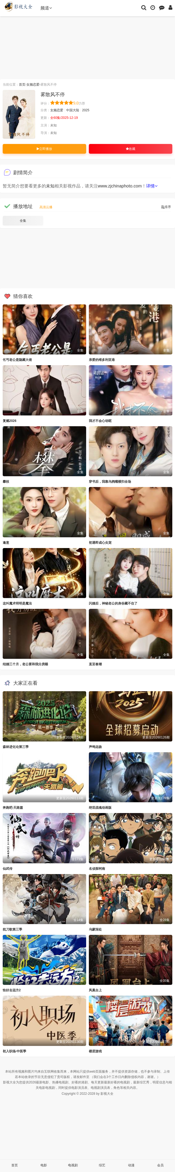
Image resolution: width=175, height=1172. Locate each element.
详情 (151, 186)
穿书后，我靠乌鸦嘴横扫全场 (110, 481)
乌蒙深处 (95, 929)
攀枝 (6, 481)
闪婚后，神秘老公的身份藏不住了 (113, 603)
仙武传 (7, 869)
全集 (23, 221)
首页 (22, 84)
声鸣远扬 (95, 747)
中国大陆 (72, 110)
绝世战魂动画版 (100, 808)
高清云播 (45, 207)
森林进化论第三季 (16, 747)
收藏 (130, 149)
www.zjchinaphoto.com (120, 186)
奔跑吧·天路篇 (13, 808)
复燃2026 (9, 421)
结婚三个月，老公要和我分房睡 (25, 664)
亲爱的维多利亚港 (102, 360)
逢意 (6, 543)
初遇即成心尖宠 (100, 543)
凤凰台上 (95, 990)
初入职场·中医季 (14, 1051)
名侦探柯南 (97, 869)
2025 (85, 110)
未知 (50, 186)
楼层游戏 (95, 1051)
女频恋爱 (32, 84)
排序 (166, 207)
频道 (46, 8)
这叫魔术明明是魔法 (17, 603)
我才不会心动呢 (100, 421)
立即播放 (44, 149)
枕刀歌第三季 (12, 929)
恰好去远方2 (12, 990)
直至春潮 (95, 664)
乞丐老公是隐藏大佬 (17, 360)
